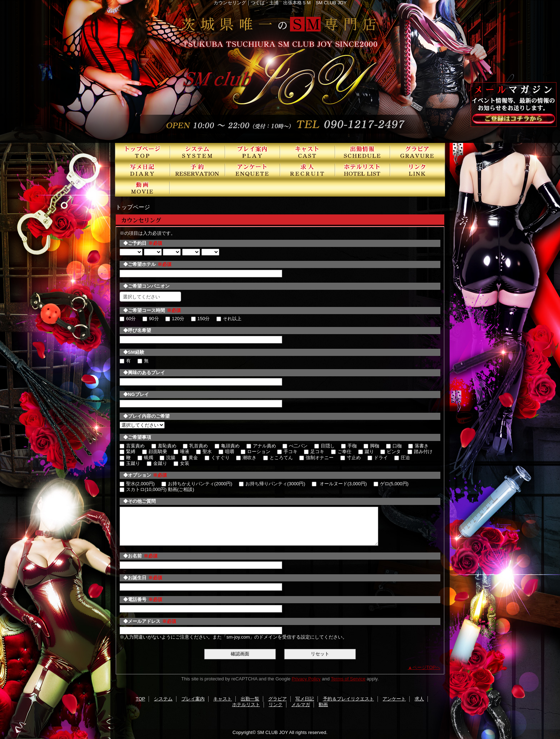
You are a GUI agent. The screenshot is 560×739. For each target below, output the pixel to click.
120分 (174, 318)
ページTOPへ (426, 667)
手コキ (287, 451)
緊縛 (127, 451)
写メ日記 (142, 170)
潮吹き (246, 457)
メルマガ (300, 704)
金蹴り (157, 463)
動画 (142, 188)
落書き (418, 445)
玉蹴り (130, 463)
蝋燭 (145, 457)
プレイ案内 (252, 152)
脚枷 (371, 445)
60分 (128, 318)
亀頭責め (227, 445)
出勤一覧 (362, 152)
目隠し (324, 445)
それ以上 (228, 318)
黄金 (190, 457)
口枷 (394, 445)
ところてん (278, 457)
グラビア (417, 152)
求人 (307, 170)
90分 (150, 318)
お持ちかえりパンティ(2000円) (196, 483)
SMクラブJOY (280, 71)
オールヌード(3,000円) (339, 483)
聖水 (204, 451)
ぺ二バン (295, 445)
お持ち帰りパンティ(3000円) (272, 483)
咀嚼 (226, 451)
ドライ (378, 457)
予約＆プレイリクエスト (197, 170)
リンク (417, 170)
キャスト (307, 152)
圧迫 (402, 457)
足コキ (314, 451)
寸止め (350, 457)
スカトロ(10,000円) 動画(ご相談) (157, 489)
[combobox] (150, 297)
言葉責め (132, 445)
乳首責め (195, 445)
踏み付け (420, 451)
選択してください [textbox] (141, 296)
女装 (181, 463)
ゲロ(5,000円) (391, 483)
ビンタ (390, 451)
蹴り (366, 451)
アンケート (252, 170)
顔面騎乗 (154, 451)
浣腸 (167, 457)
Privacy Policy (306, 678)
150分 (200, 318)
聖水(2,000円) (137, 483)
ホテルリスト (362, 170)
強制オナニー (316, 457)
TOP (142, 152)
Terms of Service (348, 678)
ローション (255, 451)
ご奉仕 (341, 451)
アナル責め (261, 445)
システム (197, 152)
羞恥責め (163, 445)
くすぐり (217, 457)
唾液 (181, 451)
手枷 (349, 445)
